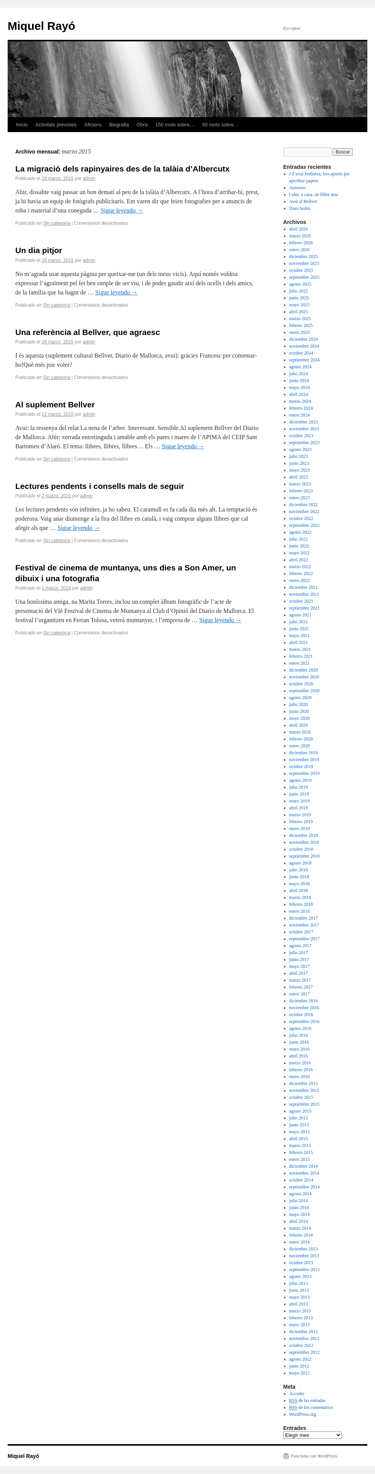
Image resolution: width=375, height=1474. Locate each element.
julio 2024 (298, 373)
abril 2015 (298, 1138)
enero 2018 (299, 911)
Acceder (297, 1393)
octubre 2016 (301, 1014)
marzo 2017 (300, 980)
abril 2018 (298, 890)
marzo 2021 (300, 649)
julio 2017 (298, 952)
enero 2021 (299, 663)
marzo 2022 (300, 566)
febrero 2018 (301, 904)
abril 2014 (298, 1221)
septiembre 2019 (304, 773)
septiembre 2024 (304, 360)
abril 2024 (298, 394)
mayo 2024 (299, 387)
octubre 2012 (301, 1345)
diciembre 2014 (303, 1166)
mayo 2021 (299, 635)
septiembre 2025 (304, 277)
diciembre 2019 (303, 752)
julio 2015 (298, 1118)
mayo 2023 (299, 470)
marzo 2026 (300, 236)
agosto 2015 (300, 1111)
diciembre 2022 (303, 504)
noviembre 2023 (304, 428)
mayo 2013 (299, 1297)
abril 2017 (298, 973)
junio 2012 (299, 1366)
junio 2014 (299, 1207)
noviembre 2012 (304, 1338)
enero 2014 (299, 1242)
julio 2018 (298, 870)
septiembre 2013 (304, 1269)
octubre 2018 (301, 849)
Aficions (93, 124)
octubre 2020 (301, 683)
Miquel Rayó (41, 26)
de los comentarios (311, 1407)
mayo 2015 (299, 1131)
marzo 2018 (300, 897)
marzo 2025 (300, 318)
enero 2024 (299, 415)
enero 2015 (299, 1159)
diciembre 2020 (303, 670)
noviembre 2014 (304, 1173)
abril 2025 (298, 311)
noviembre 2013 (304, 1255)
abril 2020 (298, 725)
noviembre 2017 (304, 925)
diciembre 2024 (303, 339)
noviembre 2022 (304, 511)
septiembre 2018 (304, 856)
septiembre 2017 (304, 938)
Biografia (119, 124)
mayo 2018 (299, 883)
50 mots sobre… (220, 124)
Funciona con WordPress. (314, 1456)
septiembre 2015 (304, 1104)
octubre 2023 (301, 435)
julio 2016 (298, 1035)
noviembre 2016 (304, 1007)
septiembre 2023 (304, 442)
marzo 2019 (300, 814)
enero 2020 (299, 745)
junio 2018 (299, 876)
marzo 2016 (300, 1062)
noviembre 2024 (304, 346)
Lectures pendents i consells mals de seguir (99, 486)
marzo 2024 (300, 401)
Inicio (22, 124)
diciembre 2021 (303, 587)
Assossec (297, 187)
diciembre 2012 (303, 1331)
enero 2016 (299, 1076)
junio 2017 (299, 959)
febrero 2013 (301, 1317)
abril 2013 (298, 1304)
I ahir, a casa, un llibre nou (313, 194)
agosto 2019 (300, 780)
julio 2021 (298, 621)
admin (89, 178)
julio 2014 (298, 1200)
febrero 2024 (301, 408)
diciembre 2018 (303, 835)
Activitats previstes (56, 124)
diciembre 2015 (303, 1083)
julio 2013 (298, 1283)
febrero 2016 (301, 1069)
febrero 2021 (301, 656)
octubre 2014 (301, 1180)
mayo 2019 (299, 801)
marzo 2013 (300, 1311)
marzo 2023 (300, 484)
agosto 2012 (300, 1359)
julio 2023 (298, 456)
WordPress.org (302, 1414)
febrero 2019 (301, 821)
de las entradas (307, 1401)
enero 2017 (299, 994)
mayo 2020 (299, 718)
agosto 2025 (300, 284)
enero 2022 (299, 580)
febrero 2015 (301, 1152)
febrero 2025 (301, 325)
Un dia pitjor (38, 250)
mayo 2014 (299, 1214)
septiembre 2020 (304, 690)
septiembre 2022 (304, 525)
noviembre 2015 (304, 1090)
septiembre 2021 (304, 608)
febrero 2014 (301, 1235)
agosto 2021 (300, 615)
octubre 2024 (301, 353)
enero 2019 (299, 828)
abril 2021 (298, 642)
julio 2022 (298, 539)
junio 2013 (299, 1290)
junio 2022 (299, 546)
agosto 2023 (300, 449)
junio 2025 (299, 298)
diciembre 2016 (303, 1000)
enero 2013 (299, 1324)
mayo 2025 (299, 304)
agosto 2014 (300, 1193)
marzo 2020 (300, 732)
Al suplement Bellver (55, 404)
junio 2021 (299, 628)
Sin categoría (56, 223)
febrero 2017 (301, 987)
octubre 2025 (301, 270)
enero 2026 (299, 249)
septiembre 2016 (304, 1021)
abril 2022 (298, 559)
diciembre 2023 (303, 422)
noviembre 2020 (304, 677)
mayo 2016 (299, 1049)
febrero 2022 (301, 573)
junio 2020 (299, 711)
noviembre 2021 (304, 594)
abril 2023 (298, 477)
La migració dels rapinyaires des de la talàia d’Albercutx (122, 168)
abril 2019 (298, 808)
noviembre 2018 (304, 842)
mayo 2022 (299, 553)
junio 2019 (299, 794)
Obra (142, 124)
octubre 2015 (301, 1097)
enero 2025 (299, 332)
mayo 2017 (299, 966)
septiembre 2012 (304, 1352)
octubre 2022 (301, 518)
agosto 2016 (300, 1028)
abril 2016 (298, 1056)
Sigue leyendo (122, 210)
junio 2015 (299, 1125)
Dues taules (300, 208)
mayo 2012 (299, 1373)
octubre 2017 (301, 932)
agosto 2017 (300, 945)
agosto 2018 (300, 863)
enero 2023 (299, 497)
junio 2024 (299, 380)
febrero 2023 (301, 491)
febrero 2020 (301, 739)
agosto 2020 (300, 697)
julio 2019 (298, 787)
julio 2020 (298, 704)
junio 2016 (299, 1042)
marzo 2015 (300, 1145)
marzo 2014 (300, 1228)
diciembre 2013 (303, 1249)
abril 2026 (298, 229)
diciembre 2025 (303, 256)
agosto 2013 (300, 1276)
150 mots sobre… (175, 124)
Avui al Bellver (303, 201)
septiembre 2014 (304, 1187)
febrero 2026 (301, 242)
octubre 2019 (301, 766)
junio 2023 (299, 463)
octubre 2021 (301, 601)
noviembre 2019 (304, 759)
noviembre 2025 (304, 263)
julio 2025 (298, 291)
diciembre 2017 (303, 918)
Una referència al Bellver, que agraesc (87, 332)
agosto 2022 (300, 532)
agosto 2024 (300, 366)
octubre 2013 (301, 1262)
